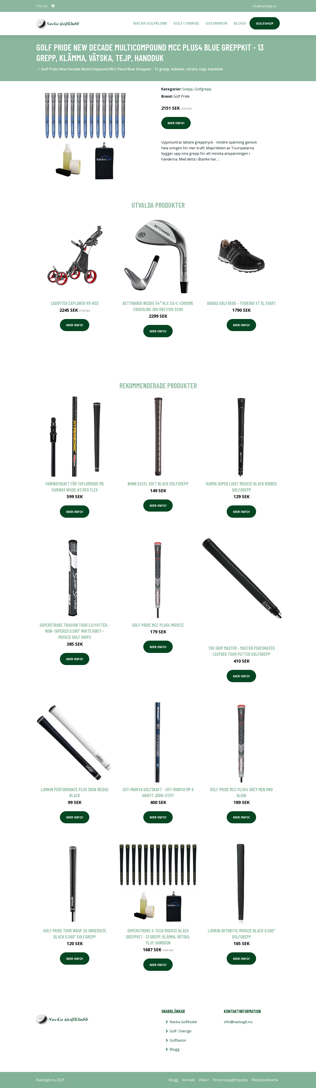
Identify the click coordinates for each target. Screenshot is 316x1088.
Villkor (204, 1079)
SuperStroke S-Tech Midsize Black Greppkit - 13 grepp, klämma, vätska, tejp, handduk (158, 936)
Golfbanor (216, 23)
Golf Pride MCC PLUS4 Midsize (158, 625)
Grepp (187, 89)
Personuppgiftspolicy (230, 1079)
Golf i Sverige (186, 23)
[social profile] (53, 6)
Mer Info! (176, 123)
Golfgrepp (202, 89)
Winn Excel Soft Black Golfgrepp (158, 483)
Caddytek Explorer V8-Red (75, 303)
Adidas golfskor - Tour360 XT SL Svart (241, 303)
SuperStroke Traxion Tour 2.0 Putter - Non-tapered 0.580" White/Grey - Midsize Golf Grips (75, 631)
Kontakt (188, 1079)
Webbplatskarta (264, 1079)
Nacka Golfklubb (150, 23)
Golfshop (264, 23)
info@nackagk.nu (264, 6)
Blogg (240, 23)
